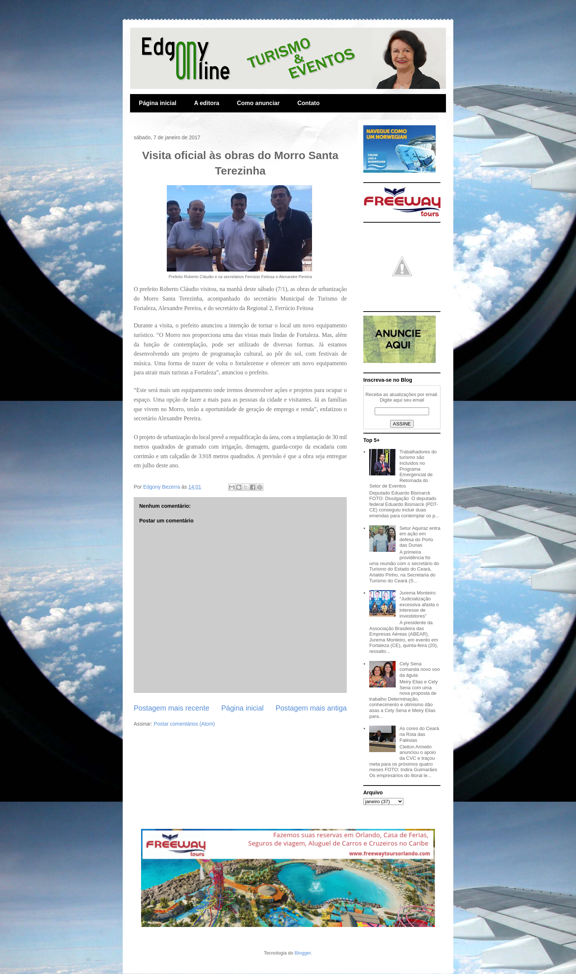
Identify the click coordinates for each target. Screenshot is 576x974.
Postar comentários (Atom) (184, 724)
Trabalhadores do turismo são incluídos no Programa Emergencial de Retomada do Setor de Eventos (403, 469)
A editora (206, 103)
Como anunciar (258, 103)
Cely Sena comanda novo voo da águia (419, 669)
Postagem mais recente (171, 708)
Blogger (303, 953)
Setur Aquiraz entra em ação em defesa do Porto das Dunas (419, 536)
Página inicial (157, 103)
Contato (308, 103)
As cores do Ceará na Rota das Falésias (419, 734)
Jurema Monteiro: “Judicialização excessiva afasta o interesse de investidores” (419, 604)
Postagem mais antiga (311, 708)
